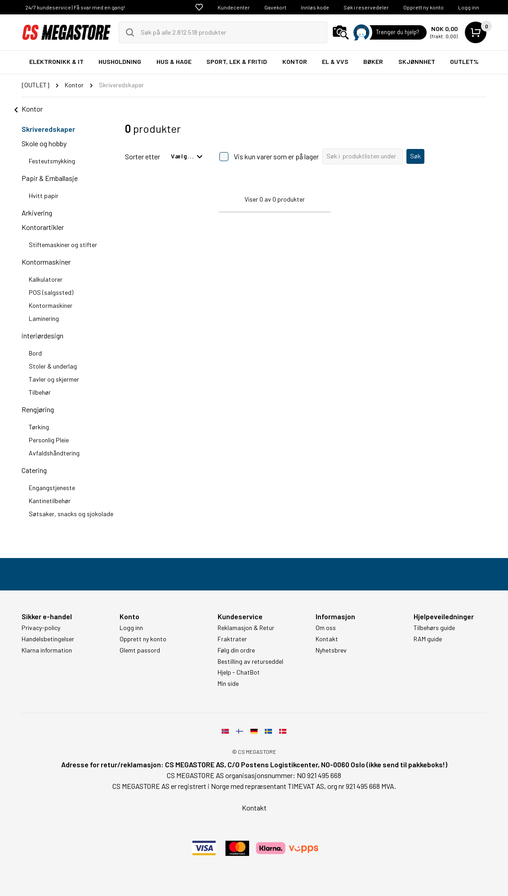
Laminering (44, 318)
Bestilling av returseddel (250, 661)
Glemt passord (140, 650)
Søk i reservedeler (366, 7)
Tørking (39, 427)
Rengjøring (38, 409)
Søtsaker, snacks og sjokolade (71, 514)
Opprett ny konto (423, 7)
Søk (415, 156)
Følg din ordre (236, 650)
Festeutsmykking (52, 161)
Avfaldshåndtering (54, 453)
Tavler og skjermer (54, 379)
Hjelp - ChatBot (239, 672)
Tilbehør (40, 392)
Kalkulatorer (45, 279)
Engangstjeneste (52, 487)
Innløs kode (315, 7)
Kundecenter (234, 7)
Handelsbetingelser (48, 639)
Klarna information (47, 650)
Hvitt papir (43, 195)
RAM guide (428, 639)
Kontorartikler (43, 227)
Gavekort (275, 7)
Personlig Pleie (49, 440)
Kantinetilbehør (50, 500)
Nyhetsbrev (331, 650)
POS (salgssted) (51, 292)
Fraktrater (232, 639)
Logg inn (468, 7)
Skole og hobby (44, 143)
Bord (35, 353)
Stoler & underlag (53, 366)
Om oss (326, 627)
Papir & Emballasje (50, 178)
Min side (228, 683)
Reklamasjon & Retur (246, 627)
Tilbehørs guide (434, 627)
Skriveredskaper (48, 129)
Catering (34, 470)
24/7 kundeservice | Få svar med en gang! (75, 7)
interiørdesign (42, 335)
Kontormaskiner (46, 261)
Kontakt (327, 639)
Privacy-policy (41, 627)
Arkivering (37, 212)
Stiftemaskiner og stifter (63, 244)
